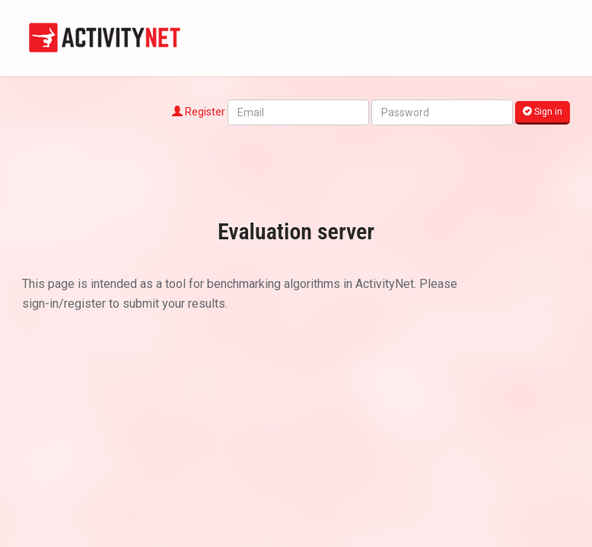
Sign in (542, 111)
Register (198, 112)
